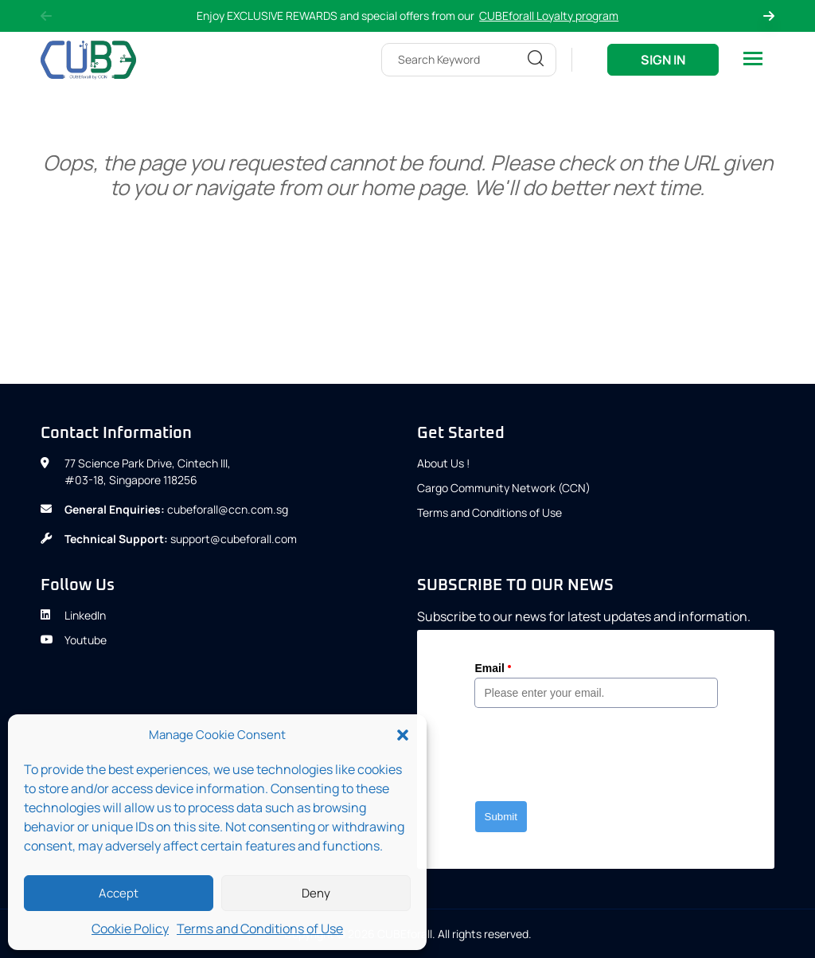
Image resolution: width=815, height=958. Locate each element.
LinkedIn (73, 615)
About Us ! (443, 463)
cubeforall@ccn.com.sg (227, 509)
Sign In (663, 59)
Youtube (74, 639)
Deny (316, 893)
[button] (403, 735)
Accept (118, 893)
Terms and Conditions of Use (260, 928)
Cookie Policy (130, 928)
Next (768, 16)
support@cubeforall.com (233, 538)
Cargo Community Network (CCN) (504, 487)
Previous (46, 16)
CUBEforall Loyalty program (548, 15)
